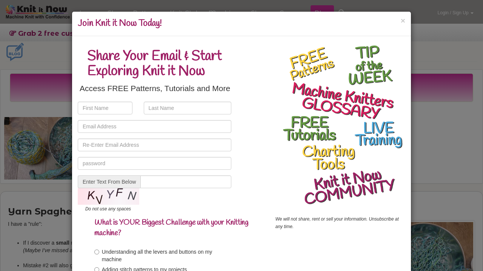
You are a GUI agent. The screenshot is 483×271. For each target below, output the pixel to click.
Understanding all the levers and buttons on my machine (153, 255)
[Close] (403, 20)
